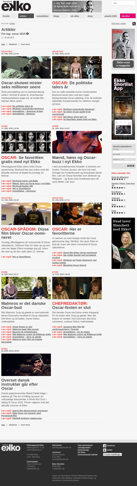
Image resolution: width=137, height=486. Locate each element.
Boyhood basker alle (22, 186)
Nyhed (4, 126)
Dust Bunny (116, 192)
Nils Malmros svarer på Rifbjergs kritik (31, 334)
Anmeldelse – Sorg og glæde (26, 337)
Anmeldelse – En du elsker (76, 332)
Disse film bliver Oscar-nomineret (80, 252)
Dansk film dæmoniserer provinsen (30, 411)
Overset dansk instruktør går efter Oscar (19, 384)
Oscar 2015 (6, 52)
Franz (114, 211)
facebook (109, 445)
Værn (114, 204)
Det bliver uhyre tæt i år (75, 117)
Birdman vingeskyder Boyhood (28, 109)
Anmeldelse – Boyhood (24, 191)
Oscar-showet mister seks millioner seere (21, 85)
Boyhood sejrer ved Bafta (25, 181)
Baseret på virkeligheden (24, 332)
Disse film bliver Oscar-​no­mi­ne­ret (25, 233)
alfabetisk (13, 44)
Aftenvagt (116, 198)
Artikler (12, 24)
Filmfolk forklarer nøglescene (27, 418)
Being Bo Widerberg (120, 177)
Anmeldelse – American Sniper (27, 111)
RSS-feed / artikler (119, 24)
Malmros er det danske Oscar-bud (23, 305)
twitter (107, 450)
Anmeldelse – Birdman (23, 114)
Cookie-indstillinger (112, 454)
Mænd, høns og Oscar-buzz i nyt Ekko (31, 183)
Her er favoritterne (21, 188)
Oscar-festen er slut (22, 327)
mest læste (25, 44)
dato (3, 44)
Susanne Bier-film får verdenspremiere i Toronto (68, 328)
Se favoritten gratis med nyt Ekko (80, 119)
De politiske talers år (22, 106)
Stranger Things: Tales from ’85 (123, 185)
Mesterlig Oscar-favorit (74, 265)
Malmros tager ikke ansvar (25, 329)
